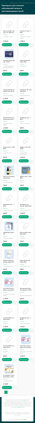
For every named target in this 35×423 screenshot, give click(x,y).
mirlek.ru (25, 400)
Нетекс (24, 419)
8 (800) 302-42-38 (20, 407)
